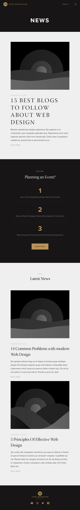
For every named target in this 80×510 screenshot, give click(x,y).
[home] (15, 4)
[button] (75, 4)
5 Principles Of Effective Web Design (34, 442)
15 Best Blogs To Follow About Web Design (34, 112)
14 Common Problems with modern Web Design (40, 352)
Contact (65, 4)
